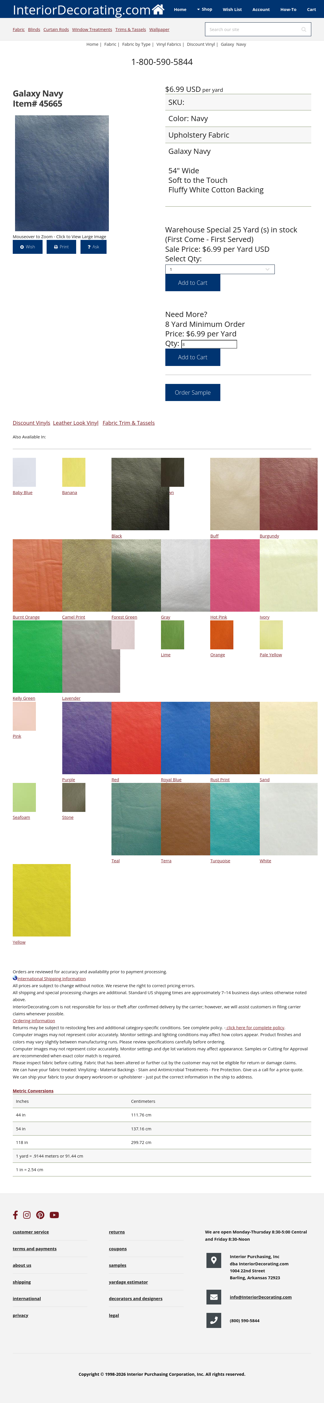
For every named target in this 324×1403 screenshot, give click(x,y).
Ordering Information (34, 1020)
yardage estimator (128, 1282)
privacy (20, 1315)
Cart (311, 9)
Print (64, 246)
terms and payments (35, 1248)
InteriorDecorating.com (89, 9)
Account (261, 9)
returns (117, 1232)
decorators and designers (135, 1298)
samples (117, 1265)
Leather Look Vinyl (75, 422)
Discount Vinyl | (203, 44)
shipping (22, 1282)
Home (180, 9)
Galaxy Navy (233, 44)
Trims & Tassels (131, 29)
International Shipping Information (49, 978)
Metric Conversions (33, 1091)
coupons (118, 1248)
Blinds (34, 29)
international (27, 1298)
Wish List (232, 9)
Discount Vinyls (31, 422)
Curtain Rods (56, 29)
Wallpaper (159, 29)
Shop (207, 9)
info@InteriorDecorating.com (261, 1297)
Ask (96, 246)
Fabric (19, 29)
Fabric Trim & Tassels (128, 422)
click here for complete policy (255, 1027)
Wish (30, 246)
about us (22, 1265)
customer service (31, 1232)
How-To (288, 9)
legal (114, 1315)
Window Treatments (92, 29)
